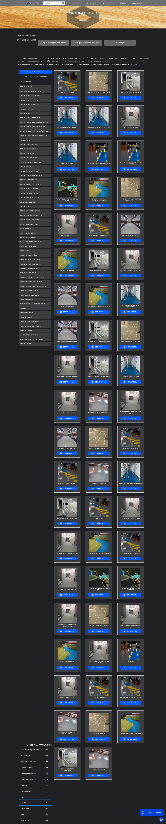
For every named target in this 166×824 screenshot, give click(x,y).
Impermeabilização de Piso (30, 750)
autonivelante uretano (28, 233)
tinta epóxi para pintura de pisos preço (33, 136)
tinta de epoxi (24, 251)
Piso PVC (23, 797)
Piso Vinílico (25, 809)
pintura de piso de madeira (29, 189)
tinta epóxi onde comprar (29, 268)
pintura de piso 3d (26, 87)
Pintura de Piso (26, 82)
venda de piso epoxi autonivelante (31, 339)
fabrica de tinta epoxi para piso (30, 242)
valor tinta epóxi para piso (29, 335)
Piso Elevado (25, 821)
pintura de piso (120, 43)
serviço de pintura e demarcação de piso (34, 131)
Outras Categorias (39, 745)
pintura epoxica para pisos (29, 144)
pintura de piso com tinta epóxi (30, 91)
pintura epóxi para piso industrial (31, 175)
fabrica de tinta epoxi (27, 237)
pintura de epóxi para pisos (29, 180)
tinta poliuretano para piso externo (53, 43)
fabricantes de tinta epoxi (29, 246)
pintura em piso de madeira (29, 193)
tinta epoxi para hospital (28, 273)
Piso (22, 815)
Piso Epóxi (24, 785)
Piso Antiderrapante (28, 773)
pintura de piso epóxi (27, 109)
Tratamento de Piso (27, 767)
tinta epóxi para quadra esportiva (87, 43)
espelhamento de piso (27, 202)
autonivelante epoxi (27, 229)
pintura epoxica (25, 140)
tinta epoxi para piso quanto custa (32, 277)
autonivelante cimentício (29, 224)
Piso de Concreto (27, 779)
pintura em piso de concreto (30, 171)
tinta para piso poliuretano (29, 295)
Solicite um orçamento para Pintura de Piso (35, 72)
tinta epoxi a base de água (28, 255)
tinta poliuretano (26, 299)
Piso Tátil (24, 803)
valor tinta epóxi (26, 330)
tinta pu (23, 308)
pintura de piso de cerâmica (29, 96)
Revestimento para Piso (29, 761)
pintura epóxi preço (27, 153)
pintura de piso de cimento (29, 100)
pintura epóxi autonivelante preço (32, 215)
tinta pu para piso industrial (29, 322)
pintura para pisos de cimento (30, 184)
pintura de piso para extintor (30, 118)
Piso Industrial (26, 791)
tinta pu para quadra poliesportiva (32, 326)
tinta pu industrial (26, 313)
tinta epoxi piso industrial (29, 291)
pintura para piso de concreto (30, 198)
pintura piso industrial (28, 149)
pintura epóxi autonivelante (29, 211)
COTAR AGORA (67, 98)
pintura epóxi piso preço (28, 158)
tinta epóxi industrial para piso (30, 264)
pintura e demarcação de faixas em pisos (34, 122)
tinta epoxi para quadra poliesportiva (33, 286)
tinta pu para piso (26, 317)
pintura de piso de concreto (29, 104)
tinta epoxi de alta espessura (30, 260)
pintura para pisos (26, 167)
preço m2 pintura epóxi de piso (30, 162)
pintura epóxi (24, 206)
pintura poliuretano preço (29, 220)
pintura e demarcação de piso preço (32, 127)
